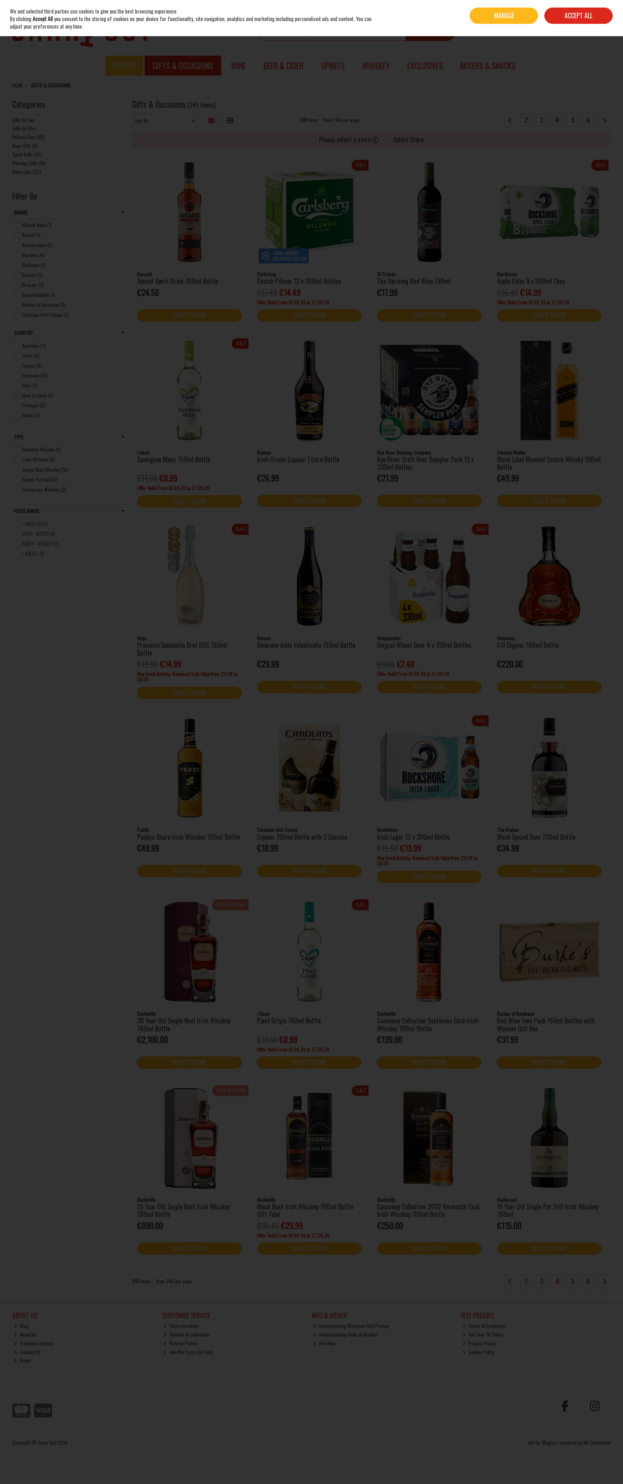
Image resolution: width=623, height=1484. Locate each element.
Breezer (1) (32, 284)
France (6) (32, 365)
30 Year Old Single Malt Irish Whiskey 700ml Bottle (183, 1024)
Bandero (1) (33, 254)
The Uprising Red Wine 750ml (414, 281)
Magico (549, 1442)
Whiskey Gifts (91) (29, 163)
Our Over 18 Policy (482, 1334)
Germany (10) (35, 375)
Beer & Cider (283, 66)
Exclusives (425, 66)
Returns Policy (180, 1343)
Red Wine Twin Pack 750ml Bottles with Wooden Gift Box (546, 1024)
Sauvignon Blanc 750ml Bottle (173, 459)
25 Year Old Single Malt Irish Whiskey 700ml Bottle (183, 1210)
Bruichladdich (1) (38, 294)
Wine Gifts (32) (26, 172)
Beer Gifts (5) (25, 145)
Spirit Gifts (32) (27, 154)
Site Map (324, 1343)
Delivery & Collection (186, 1334)
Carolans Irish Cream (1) (45, 314)
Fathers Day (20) (28, 137)
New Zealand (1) (37, 395)
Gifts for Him (24, 128)
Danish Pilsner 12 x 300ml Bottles (299, 281)
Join (607, 9)
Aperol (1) (31, 234)
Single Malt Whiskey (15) (45, 469)
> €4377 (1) (33, 553)
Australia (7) (34, 345)
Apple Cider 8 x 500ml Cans (531, 281)
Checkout (593, 31)
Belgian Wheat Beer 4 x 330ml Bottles (424, 645)
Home (22, 1360)
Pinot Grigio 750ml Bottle (289, 1020)
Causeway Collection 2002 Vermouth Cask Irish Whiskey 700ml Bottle (428, 1210)
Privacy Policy (479, 1343)
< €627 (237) (35, 523)
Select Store (408, 139)
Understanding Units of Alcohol (345, 1334)
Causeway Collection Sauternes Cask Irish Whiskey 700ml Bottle (427, 1024)
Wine (238, 66)
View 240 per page (341, 119)
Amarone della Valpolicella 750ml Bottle (306, 645)
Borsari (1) (32, 274)
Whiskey (376, 66)
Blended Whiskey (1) (41, 449)
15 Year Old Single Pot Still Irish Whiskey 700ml (547, 1210)
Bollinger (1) (34, 265)
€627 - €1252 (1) (38, 533)
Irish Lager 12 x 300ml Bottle (413, 837)
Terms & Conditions (484, 1325)
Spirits (333, 66)
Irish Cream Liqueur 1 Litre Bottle (298, 459)
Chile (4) (30, 355)
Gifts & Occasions (183, 66)
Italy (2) (29, 385)
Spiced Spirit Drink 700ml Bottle (177, 281)
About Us (25, 1334)
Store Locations (181, 1325)
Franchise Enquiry (34, 1343)
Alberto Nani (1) (37, 224)
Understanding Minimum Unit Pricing (351, 1325)
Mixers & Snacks (488, 66)
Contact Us (27, 1351)
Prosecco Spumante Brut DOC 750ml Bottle (182, 648)
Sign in (593, 9)
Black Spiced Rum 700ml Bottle (536, 837)
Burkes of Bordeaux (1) (44, 304)
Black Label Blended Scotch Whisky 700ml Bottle (549, 463)
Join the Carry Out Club (188, 1351)
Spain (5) (31, 415)
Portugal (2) (34, 405)
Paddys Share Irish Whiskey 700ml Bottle (188, 837)
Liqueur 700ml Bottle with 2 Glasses (302, 837)
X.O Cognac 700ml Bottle (528, 645)
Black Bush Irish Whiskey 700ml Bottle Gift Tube (305, 1210)
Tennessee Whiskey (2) (44, 489)
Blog (21, 1325)
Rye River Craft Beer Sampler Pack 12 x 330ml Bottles (425, 463)
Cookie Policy (478, 1351)
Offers (124, 66)
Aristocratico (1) (37, 244)
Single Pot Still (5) (40, 479)
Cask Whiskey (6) (38, 459)
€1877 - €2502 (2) (40, 543)
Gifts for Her (23, 119)
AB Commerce (597, 1442)
